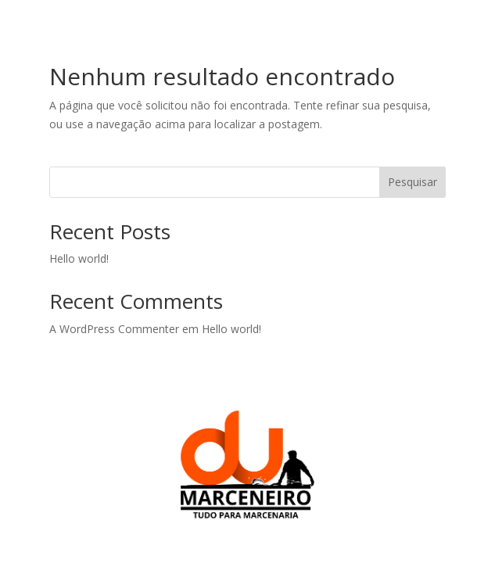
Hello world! (79, 258)
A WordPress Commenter (114, 328)
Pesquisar (412, 181)
